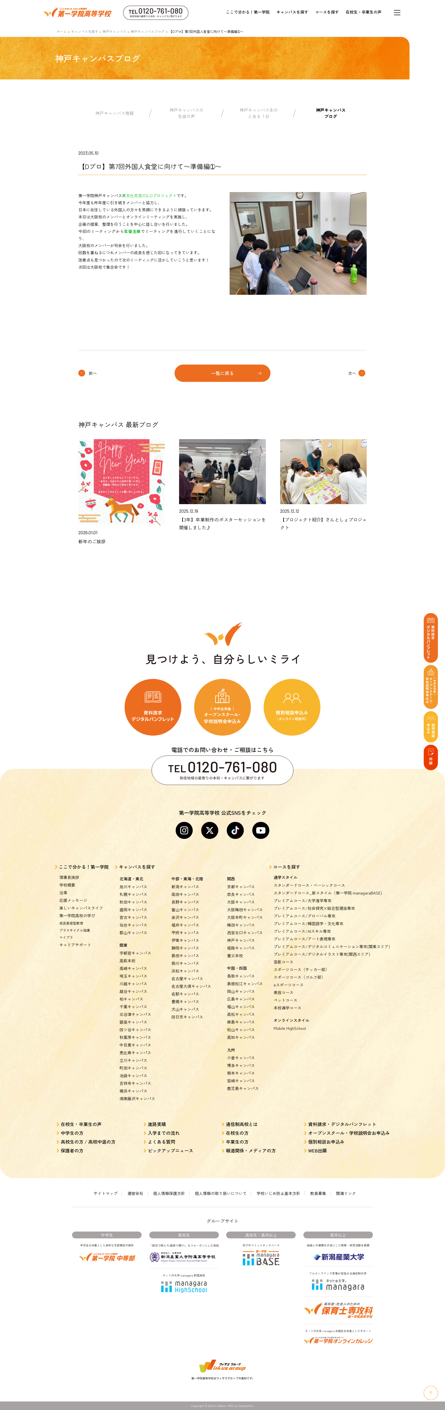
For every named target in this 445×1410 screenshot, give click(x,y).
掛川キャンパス (185, 963)
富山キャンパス (185, 909)
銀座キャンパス (133, 1022)
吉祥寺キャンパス (135, 1083)
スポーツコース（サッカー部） (301, 969)
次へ (352, 373)
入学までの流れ (164, 1132)
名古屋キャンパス (187, 978)
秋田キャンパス (133, 902)
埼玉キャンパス (133, 976)
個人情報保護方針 (169, 1193)
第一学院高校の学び (77, 915)
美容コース (283, 992)
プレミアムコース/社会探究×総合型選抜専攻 (314, 908)
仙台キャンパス (133, 925)
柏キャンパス (131, 999)
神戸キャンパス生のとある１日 (259, 113)
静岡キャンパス (185, 948)
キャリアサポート (75, 945)
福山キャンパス (241, 1006)
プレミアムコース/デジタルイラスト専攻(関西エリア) (322, 954)
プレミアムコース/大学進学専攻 (302, 900)
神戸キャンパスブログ (148, 31)
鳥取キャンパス (241, 976)
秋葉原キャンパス (135, 1037)
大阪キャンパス (241, 902)
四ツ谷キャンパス (135, 1029)
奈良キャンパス (241, 894)
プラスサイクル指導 (74, 930)
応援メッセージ (73, 900)
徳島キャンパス (241, 1022)
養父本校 (235, 955)
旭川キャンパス (133, 886)
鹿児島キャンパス (243, 1088)
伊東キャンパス (185, 940)
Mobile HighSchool (290, 1028)
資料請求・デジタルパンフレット (342, 1124)
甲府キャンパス (185, 932)
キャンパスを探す (292, 12)
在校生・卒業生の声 (363, 12)
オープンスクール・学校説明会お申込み (349, 1132)
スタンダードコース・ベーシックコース (309, 885)
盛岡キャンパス (133, 909)
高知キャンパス (241, 1037)
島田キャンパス (185, 955)
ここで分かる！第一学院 (248, 12)
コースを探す (327, 12)
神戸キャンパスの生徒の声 (186, 113)
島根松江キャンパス (245, 983)
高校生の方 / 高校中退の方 (88, 1141)
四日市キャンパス (187, 1017)
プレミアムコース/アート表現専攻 (304, 939)
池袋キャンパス (133, 1075)
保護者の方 (72, 1150)
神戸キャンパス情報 (114, 113)
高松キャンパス (241, 1014)
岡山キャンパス (241, 991)
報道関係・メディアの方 (251, 1150)
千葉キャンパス (133, 1006)
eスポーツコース (289, 985)
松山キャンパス (241, 1029)
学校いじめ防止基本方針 (278, 1193)
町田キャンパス (133, 1068)
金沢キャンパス (185, 917)
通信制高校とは (242, 1124)
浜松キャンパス (185, 971)
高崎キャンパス (133, 968)
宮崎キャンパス (241, 1080)
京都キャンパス (241, 886)
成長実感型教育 (71, 923)
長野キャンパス (185, 902)
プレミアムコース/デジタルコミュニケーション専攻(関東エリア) (332, 946)
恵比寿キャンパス (135, 1052)
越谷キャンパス (133, 991)
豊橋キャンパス (185, 1001)
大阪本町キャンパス (245, 917)
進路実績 (157, 1124)
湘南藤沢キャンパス (137, 1098)
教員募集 (318, 1193)
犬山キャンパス (185, 1009)
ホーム (61, 31)
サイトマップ (105, 1193)
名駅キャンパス (185, 994)
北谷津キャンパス (135, 1014)
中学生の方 (72, 1132)
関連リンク (346, 1193)
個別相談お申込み (326, 1141)
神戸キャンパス (114, 31)
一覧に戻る (222, 373)
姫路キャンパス (241, 948)
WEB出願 (317, 1150)
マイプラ (66, 937)
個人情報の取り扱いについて (221, 1193)
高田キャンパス (185, 894)
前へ (93, 373)
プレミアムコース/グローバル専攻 (304, 916)
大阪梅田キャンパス (245, 909)
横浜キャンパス (133, 1091)
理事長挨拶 (69, 877)
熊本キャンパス (241, 1073)
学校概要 (67, 885)
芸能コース (283, 962)
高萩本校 (127, 960)
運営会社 (135, 1193)
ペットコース (285, 1000)
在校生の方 (237, 1132)
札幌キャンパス (133, 894)
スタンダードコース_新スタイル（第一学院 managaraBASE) (328, 893)
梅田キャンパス (241, 925)
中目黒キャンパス (135, 1045)
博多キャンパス (241, 1065)
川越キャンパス (133, 983)
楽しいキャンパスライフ (81, 908)
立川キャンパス (133, 1060)
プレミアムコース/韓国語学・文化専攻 (308, 923)
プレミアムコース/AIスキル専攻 (302, 931)
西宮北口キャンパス (245, 932)
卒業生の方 (237, 1141)
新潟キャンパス (185, 886)
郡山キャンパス (133, 932)
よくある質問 (161, 1141)
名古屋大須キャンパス (191, 986)
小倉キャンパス (241, 1057)
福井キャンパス (185, 925)
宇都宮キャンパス (135, 953)
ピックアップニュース (170, 1150)
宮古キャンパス (133, 917)
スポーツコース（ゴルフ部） (299, 977)
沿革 (63, 892)
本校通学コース (287, 1008)
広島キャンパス (241, 999)
